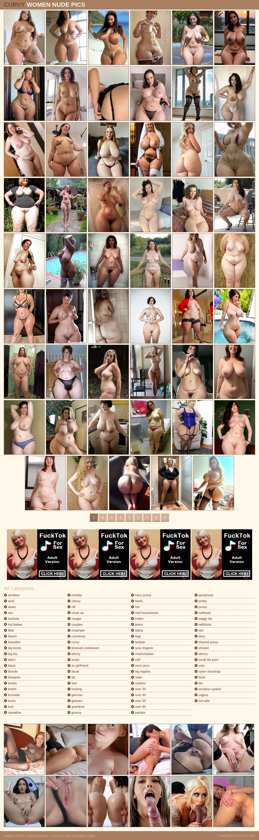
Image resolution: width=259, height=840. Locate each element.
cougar (74, 618)
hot (135, 607)
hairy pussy (141, 595)
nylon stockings (207, 671)
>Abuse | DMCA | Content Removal (26, 835)
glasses (75, 701)
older (136, 677)
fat (71, 677)
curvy (73, 642)
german (75, 695)
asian (10, 607)
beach (10, 636)
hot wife (202, 701)
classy (74, 601)
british (10, 689)
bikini (9, 659)
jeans (137, 624)
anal (9, 601)
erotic (73, 659)
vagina (201, 695)
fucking (74, 689)
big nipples (141, 671)
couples (75, 624)
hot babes (13, 624)
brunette (12, 695)
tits (198, 683)
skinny (201, 654)
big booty (12, 648)
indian (137, 618)
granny (74, 712)
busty (10, 701)
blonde (11, 671)
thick (199, 677)
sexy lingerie (142, 648)
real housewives (144, 613)
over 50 (138, 701)
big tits (10, 654)
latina (137, 630)
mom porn (140, 665)
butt (8, 706)
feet (72, 683)
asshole (11, 618)
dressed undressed (83, 648)
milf (135, 659)
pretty (200, 601)
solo (199, 665)
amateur (12, 595)
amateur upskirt (207, 689)
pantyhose (203, 595)
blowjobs (12, 677)
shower (201, 648)
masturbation (142, 654)
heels (137, 601)
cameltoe (12, 712)
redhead (202, 613)
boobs (10, 683)
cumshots (76, 636)
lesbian (138, 642)
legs (136, 636)
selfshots (202, 624)
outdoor (138, 683)
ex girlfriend (77, 665)
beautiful (12, 642)
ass (8, 613)
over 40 (138, 695)
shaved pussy (206, 642)
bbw (9, 630)
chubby (74, 595)
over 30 (138, 689)
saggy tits (203, 618)
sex (199, 630)
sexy (199, 636)
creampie (76, 630)
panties (138, 712)
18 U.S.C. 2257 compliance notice (73, 835)
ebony (73, 654)
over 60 (138, 706)
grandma (75, 706)
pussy (200, 607)
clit (71, 607)
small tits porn (206, 659)
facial (73, 671)
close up (75, 613)
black (10, 665)
